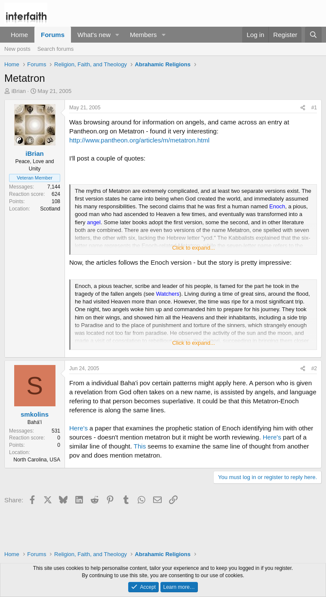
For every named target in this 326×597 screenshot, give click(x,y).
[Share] (302, 108)
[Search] (313, 35)
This (140, 446)
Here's (78, 428)
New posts (17, 49)
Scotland (50, 209)
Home (19, 34)
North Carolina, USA (36, 460)
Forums (53, 34)
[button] (117, 35)
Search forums (55, 49)
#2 (314, 368)
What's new (94, 34)
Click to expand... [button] (193, 247)
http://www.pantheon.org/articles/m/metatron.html (139, 140)
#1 (314, 108)
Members (143, 34)
